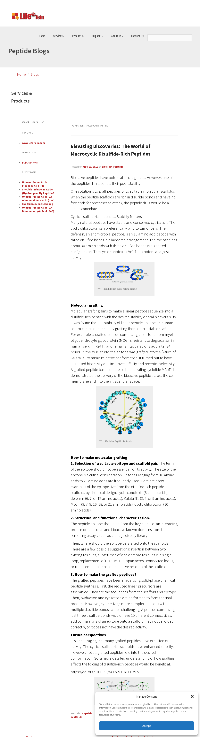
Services (58, 36)
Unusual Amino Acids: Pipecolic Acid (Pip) (35, 184)
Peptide (87, 713)
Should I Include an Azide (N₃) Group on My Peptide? (38, 191)
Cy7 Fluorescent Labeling (37, 204)
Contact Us (137, 36)
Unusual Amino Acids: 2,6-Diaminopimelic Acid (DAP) (38, 198)
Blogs (34, 74)
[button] (192, 696)
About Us (117, 36)
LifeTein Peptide (112, 166)
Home (42, 36)
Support (98, 36)
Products (78, 36)
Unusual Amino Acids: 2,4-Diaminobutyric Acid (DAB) (38, 209)
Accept (146, 726)
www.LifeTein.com (33, 143)
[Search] (169, 37)
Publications (30, 162)
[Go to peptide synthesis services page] (27, 17)
